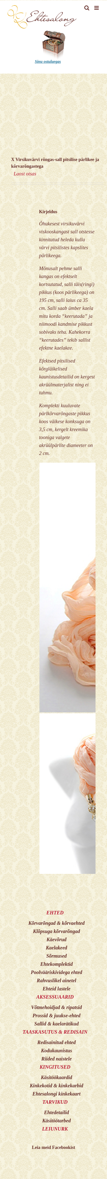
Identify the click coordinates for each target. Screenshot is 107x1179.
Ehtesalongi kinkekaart (56, 1094)
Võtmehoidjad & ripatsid (56, 1007)
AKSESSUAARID (55, 997)
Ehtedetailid (56, 1112)
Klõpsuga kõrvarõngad (56, 931)
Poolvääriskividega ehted (56, 972)
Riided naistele (56, 1058)
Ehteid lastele (57, 988)
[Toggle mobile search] (86, 7)
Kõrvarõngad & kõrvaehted (56, 923)
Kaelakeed (56, 947)
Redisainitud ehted (56, 1042)
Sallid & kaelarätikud (56, 1023)
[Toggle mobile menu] (97, 7)
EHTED (55, 912)
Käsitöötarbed (56, 1120)
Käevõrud (57, 939)
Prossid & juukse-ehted (56, 1015)
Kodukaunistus (56, 1050)
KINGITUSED (55, 1067)
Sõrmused (56, 956)
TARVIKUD (55, 1102)
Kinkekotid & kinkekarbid (56, 1085)
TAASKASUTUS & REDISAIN (54, 1032)
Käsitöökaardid (56, 1077)
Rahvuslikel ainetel (56, 980)
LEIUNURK (55, 1129)
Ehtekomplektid (56, 964)
